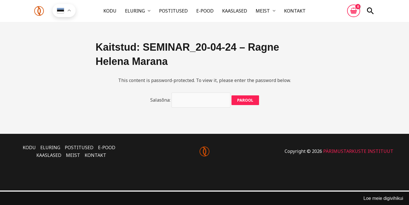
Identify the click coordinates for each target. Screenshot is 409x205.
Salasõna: (190, 102)
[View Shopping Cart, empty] (353, 12)
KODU (121, 12)
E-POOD (205, 12)
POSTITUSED (177, 12)
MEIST (255, 12)
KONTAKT (283, 12)
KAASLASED (230, 12)
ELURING (143, 12)
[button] (370, 12)
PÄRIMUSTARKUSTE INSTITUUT (358, 154)
